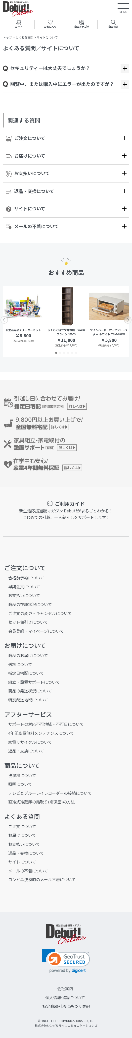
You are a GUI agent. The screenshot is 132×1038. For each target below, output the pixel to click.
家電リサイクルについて (30, 742)
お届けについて (25, 155)
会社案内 (65, 988)
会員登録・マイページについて (36, 631)
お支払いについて (28, 173)
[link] (66, 961)
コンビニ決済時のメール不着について (42, 879)
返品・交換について (30, 191)
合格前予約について (26, 578)
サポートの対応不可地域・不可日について (46, 724)
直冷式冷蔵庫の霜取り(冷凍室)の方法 (41, 802)
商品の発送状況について (30, 691)
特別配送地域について (28, 700)
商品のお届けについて (28, 655)
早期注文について (24, 587)
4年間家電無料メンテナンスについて (41, 733)
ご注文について (25, 138)
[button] (56, 353)
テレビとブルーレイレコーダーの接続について (50, 793)
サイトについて (25, 208)
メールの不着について (32, 226)
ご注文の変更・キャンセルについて (40, 613)
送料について (20, 664)
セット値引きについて (28, 622)
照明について (20, 784)
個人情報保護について (65, 997)
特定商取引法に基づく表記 (66, 1006)
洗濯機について (22, 775)
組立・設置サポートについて (34, 682)
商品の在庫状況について (30, 604)
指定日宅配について (26, 673)
